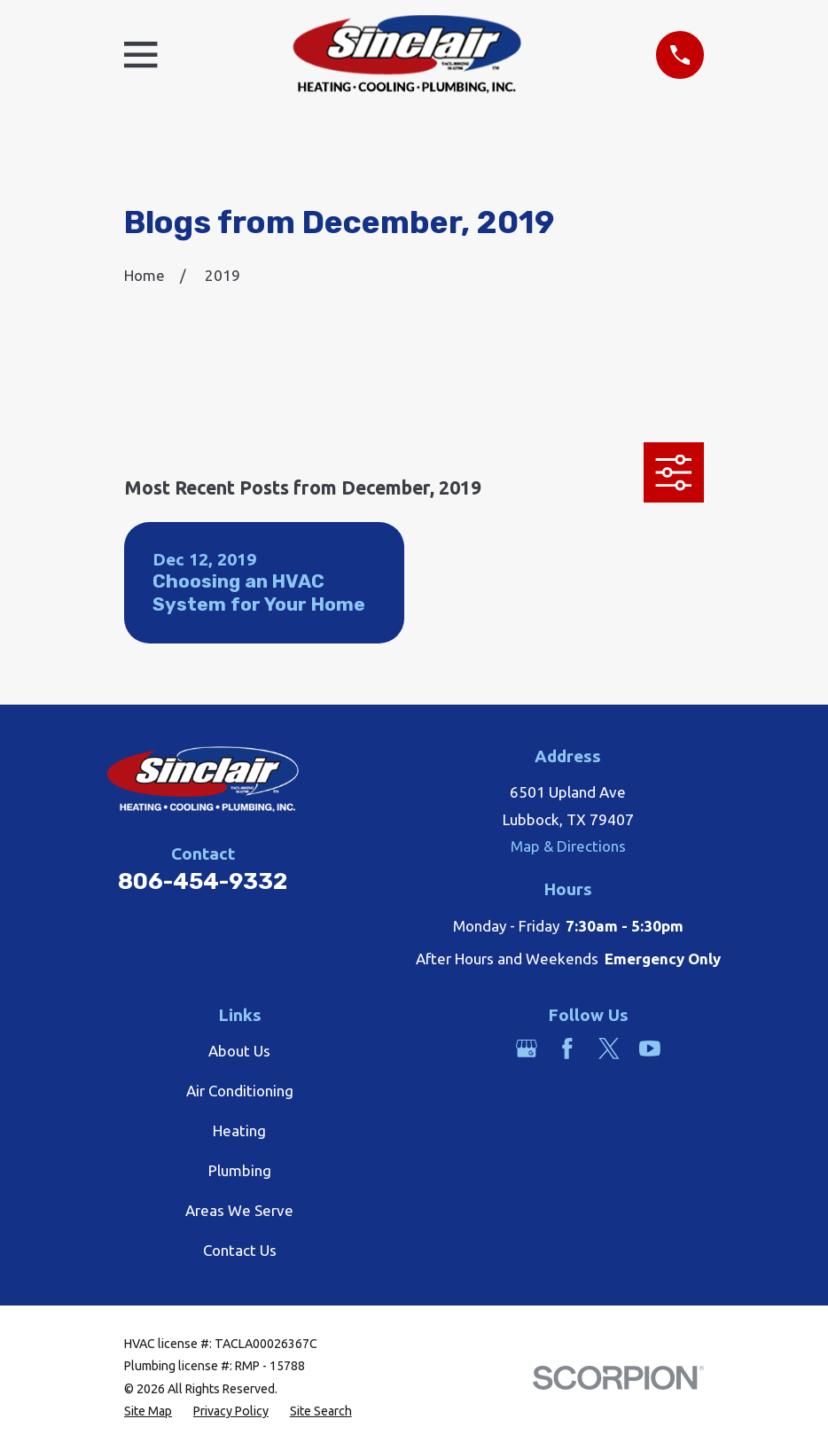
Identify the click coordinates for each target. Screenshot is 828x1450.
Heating (239, 1130)
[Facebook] (567, 1048)
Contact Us (240, 1250)
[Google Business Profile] (526, 1048)
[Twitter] (609, 1048)
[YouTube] (649, 1048)
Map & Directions (568, 846)
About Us (239, 1050)
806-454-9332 (202, 881)
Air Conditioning (239, 1090)
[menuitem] (148, 1411)
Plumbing (239, 1170)
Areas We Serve (239, 1210)
